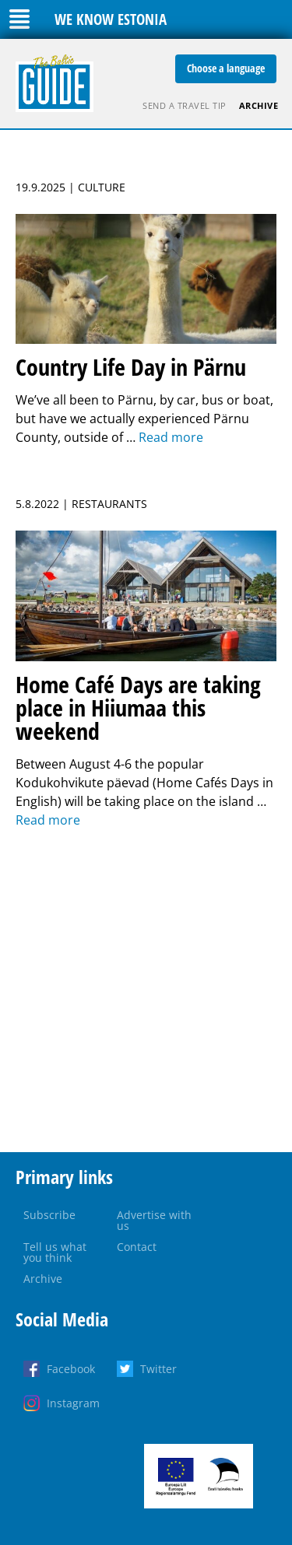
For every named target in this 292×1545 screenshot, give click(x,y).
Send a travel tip (184, 105)
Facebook (71, 1368)
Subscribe (49, 1214)
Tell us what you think (54, 1252)
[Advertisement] (146, 991)
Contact (137, 1246)
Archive (259, 105)
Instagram (73, 1403)
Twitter (158, 1368)
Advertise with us (154, 1220)
